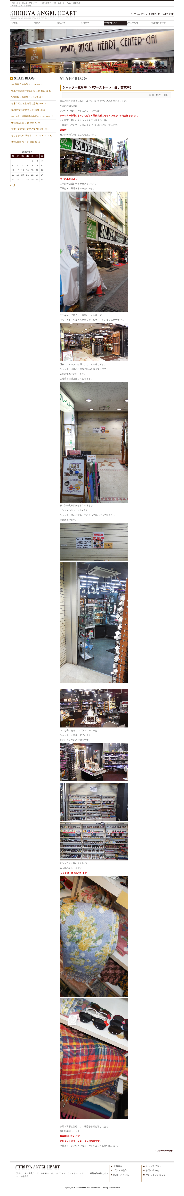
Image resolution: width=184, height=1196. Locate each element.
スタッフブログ (153, 1166)
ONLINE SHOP (162, 23)
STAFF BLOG (115, 23)
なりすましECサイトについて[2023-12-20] (31, 135)
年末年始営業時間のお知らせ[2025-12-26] (31, 91)
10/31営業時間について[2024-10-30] (28, 110)
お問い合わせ (152, 1170)
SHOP (45, 23)
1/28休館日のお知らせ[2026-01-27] (27, 84)
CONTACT (138, 23)
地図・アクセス (121, 1175)
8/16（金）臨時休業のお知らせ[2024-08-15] (32, 116)
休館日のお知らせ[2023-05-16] (26, 142)
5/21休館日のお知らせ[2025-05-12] (27, 97)
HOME (22, 23)
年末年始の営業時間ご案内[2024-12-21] (30, 103)
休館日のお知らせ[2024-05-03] (26, 123)
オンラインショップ (156, 1175)
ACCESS (92, 23)
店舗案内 (117, 1166)
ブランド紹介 (120, 1170)
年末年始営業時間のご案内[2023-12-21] (30, 129)
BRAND (68, 23)
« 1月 (13, 185)
